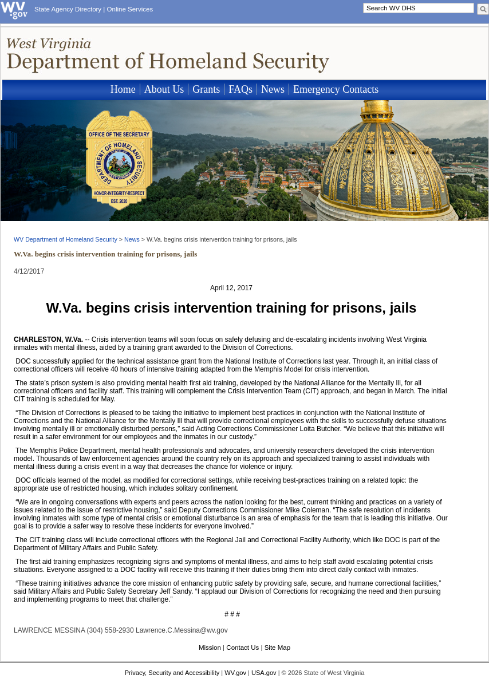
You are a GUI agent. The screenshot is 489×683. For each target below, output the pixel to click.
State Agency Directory (67, 9)
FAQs (240, 89)
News (273, 89)
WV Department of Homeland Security (65, 239)
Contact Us (242, 647)
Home (123, 89)
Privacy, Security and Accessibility (172, 672)
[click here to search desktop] (483, 9)
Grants (206, 89)
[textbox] (418, 8)
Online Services (130, 9)
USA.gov (264, 672)
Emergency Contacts (335, 89)
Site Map (277, 647)
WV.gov (235, 672)
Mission (210, 647)
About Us (164, 89)
